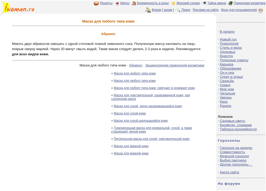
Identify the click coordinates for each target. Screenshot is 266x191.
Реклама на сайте (206, 10)
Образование (230, 68)
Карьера (226, 64)
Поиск (186, 10)
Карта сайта (229, 172)
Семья (225, 85)
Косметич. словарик (236, 125)
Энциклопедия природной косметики (174, 65)
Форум (156, 10)
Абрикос (135, 65)
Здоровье (227, 52)
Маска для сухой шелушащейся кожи (141, 120)
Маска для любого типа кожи (135, 73)
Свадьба (227, 81)
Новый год (228, 39)
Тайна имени (217, 3)
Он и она (227, 72)
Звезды (225, 97)
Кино (224, 102)
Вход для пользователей (242, 10)
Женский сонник (188, 3)
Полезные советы (234, 60)
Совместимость (232, 152)
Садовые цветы (232, 121)
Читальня (227, 93)
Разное (225, 106)
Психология (229, 43)
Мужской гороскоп (234, 156)
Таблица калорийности (238, 129)
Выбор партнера (233, 160)
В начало (227, 31)
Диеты (124, 3)
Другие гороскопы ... (236, 164)
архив (168, 10)
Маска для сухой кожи (130, 113)
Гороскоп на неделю (236, 148)
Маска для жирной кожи (131, 146)
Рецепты (106, 3)
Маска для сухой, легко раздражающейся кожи (148, 106)
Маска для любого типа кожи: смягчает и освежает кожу (154, 88)
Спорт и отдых (231, 77)
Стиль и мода (231, 48)
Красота (226, 56)
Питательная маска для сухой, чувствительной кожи (151, 139)
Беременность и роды (153, 3)
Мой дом (227, 89)
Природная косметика (249, 3)
